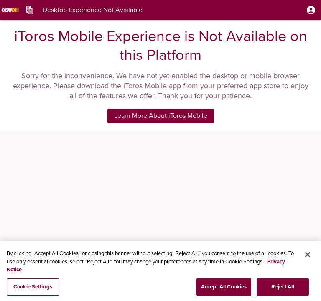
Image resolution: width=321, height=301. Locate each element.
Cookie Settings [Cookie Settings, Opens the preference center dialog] (32, 288)
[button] (311, 10)
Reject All (282, 288)
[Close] (307, 256)
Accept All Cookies (224, 288)
